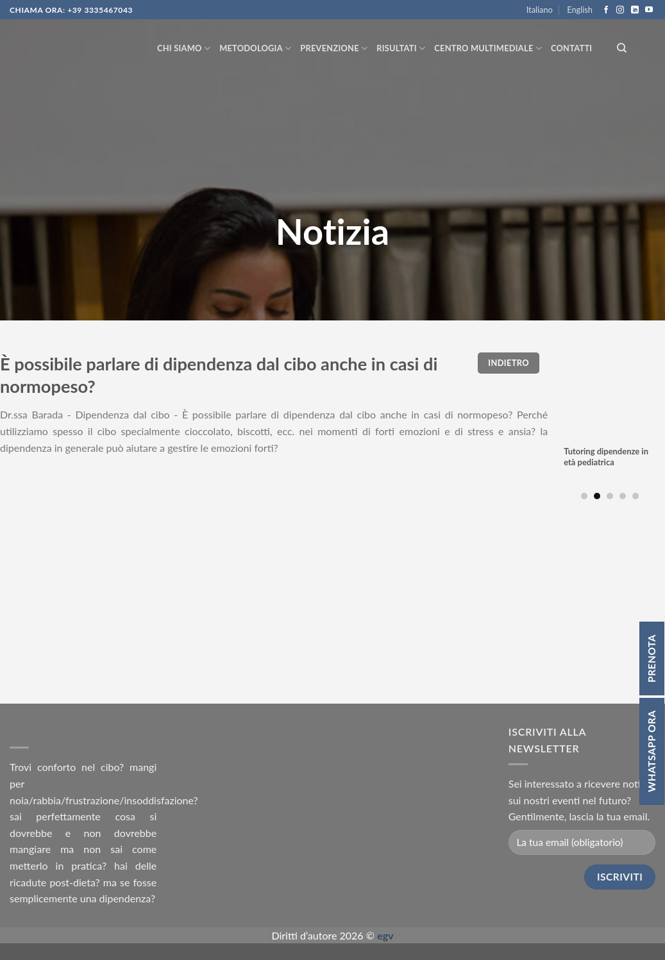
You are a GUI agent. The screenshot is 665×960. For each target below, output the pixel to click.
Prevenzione (333, 48)
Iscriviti (620, 876)
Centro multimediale (488, 48)
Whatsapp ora (651, 751)
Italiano (539, 9)
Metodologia (255, 48)
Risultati (400, 48)
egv (385, 935)
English (580, 9)
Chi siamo (183, 48)
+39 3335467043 (100, 10)
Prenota (651, 658)
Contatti (571, 48)
